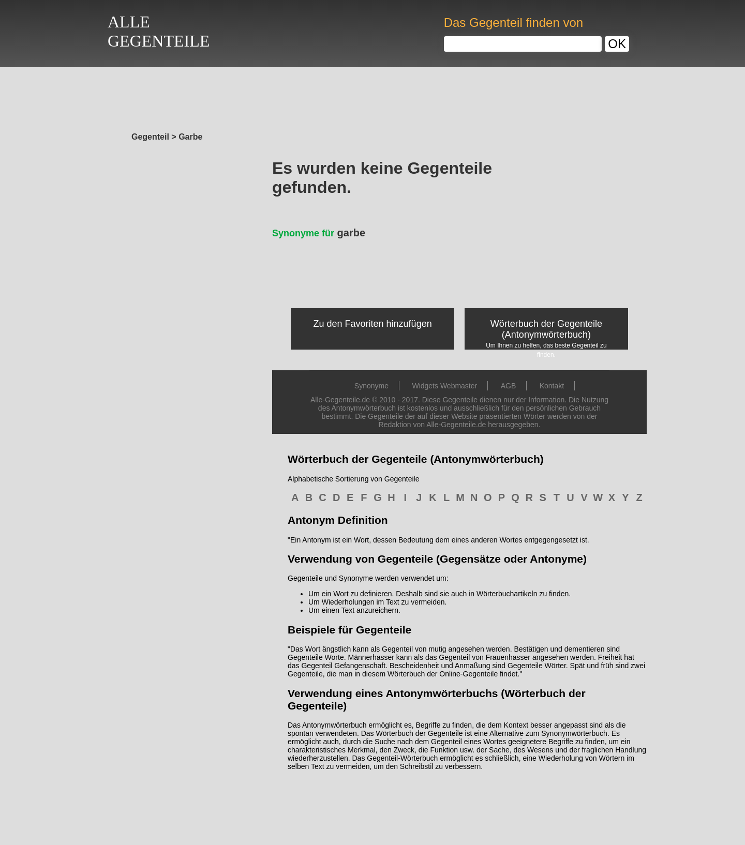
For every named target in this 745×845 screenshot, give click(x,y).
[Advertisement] (372, 96)
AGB (508, 386)
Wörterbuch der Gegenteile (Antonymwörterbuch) (546, 329)
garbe (318, 232)
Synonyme (371, 386)
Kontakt (552, 386)
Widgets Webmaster (444, 386)
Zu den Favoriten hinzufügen (373, 324)
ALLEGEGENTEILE (159, 31)
